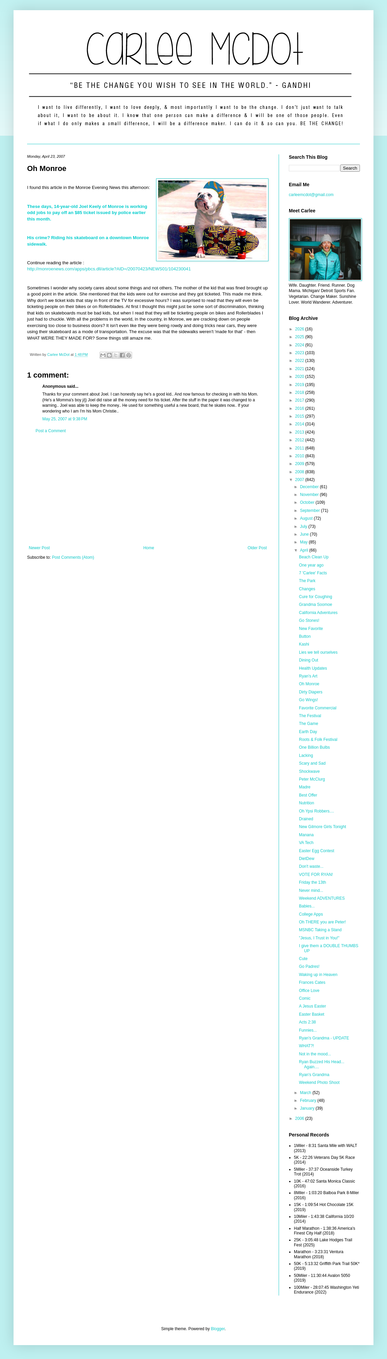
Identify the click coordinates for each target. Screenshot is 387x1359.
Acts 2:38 (307, 1022)
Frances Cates (312, 982)
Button (305, 636)
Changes (307, 589)
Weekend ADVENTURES (322, 898)
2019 (300, 384)
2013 (300, 432)
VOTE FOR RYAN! (316, 874)
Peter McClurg (312, 779)
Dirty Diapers (310, 692)
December (310, 486)
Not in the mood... (315, 1054)
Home (148, 547)
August (307, 518)
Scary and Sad (312, 763)
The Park (307, 580)
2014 (300, 424)
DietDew (306, 858)
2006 (300, 1118)
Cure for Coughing (315, 596)
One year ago (311, 565)
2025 (300, 336)
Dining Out (308, 660)
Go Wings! (308, 699)
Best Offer (308, 795)
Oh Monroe (309, 684)
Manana (306, 834)
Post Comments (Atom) (73, 557)
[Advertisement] (147, 489)
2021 (300, 368)
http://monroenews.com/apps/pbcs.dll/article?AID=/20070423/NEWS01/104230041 (109, 268)
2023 (300, 352)
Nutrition (306, 803)
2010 (300, 456)
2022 (300, 360)
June (305, 534)
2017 (300, 400)
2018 (300, 392)
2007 (300, 479)
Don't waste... (311, 866)
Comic (304, 998)
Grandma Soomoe (315, 604)
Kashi (304, 644)
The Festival (310, 715)
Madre (304, 787)
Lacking (306, 755)
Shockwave (309, 771)
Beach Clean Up (313, 557)
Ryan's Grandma (314, 1074)
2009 (300, 463)
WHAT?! (306, 1046)
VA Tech (306, 842)
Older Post (257, 547)
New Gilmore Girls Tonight (322, 826)
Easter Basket (311, 1014)
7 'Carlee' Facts (313, 573)
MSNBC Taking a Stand (320, 929)
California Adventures (318, 612)
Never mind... (311, 890)
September (310, 510)
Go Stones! (309, 620)
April (304, 550)
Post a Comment (51, 430)
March (306, 1092)
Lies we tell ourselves (318, 652)
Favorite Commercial (318, 708)
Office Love (309, 990)
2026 (300, 329)
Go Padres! (309, 966)
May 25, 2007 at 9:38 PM (64, 419)
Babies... (307, 906)
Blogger (218, 1328)
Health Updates (313, 668)
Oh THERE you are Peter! (322, 922)
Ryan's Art (308, 676)
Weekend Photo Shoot (319, 1082)
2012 (300, 440)
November (310, 494)
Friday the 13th (312, 882)
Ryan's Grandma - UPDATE (324, 1038)
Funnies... (308, 1030)
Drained (306, 819)
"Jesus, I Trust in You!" (319, 938)
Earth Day (308, 731)
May (304, 542)
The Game (308, 723)
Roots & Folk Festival (318, 739)
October (308, 502)
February (308, 1100)
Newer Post (39, 547)
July (304, 526)
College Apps (311, 914)
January (308, 1108)
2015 (300, 416)
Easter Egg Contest (316, 850)
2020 (300, 376)
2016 (300, 408)
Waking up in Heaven (318, 974)
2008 (300, 472)
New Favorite (311, 628)
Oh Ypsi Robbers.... (316, 811)
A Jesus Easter (312, 1006)
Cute (303, 958)
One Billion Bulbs (314, 747)
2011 (300, 448)
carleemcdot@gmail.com (311, 194)
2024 (300, 345)
